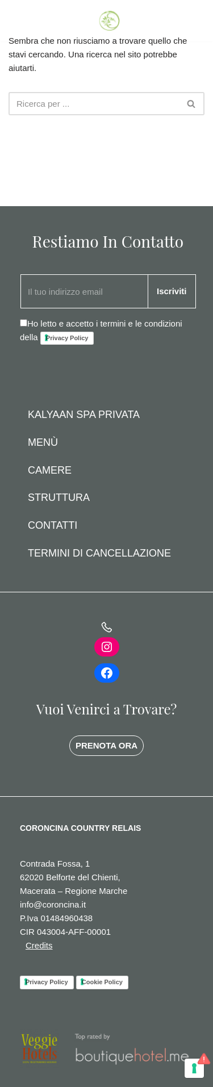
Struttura (59, 497)
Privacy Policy (67, 338)
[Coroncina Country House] (111, 21)
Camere (50, 470)
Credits (39, 945)
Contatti (52, 525)
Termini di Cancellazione (99, 553)
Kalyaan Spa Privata (84, 414)
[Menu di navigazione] (191, 21)
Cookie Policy (102, 982)
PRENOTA (31, 20)
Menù (43, 442)
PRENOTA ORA (106, 745)
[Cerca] (94, 103)
